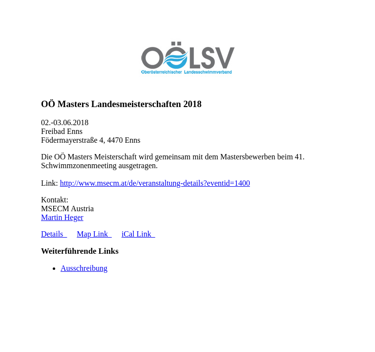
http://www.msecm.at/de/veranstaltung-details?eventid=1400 (155, 183)
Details (54, 234)
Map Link (94, 234)
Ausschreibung (84, 268)
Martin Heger (62, 217)
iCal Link (138, 234)
